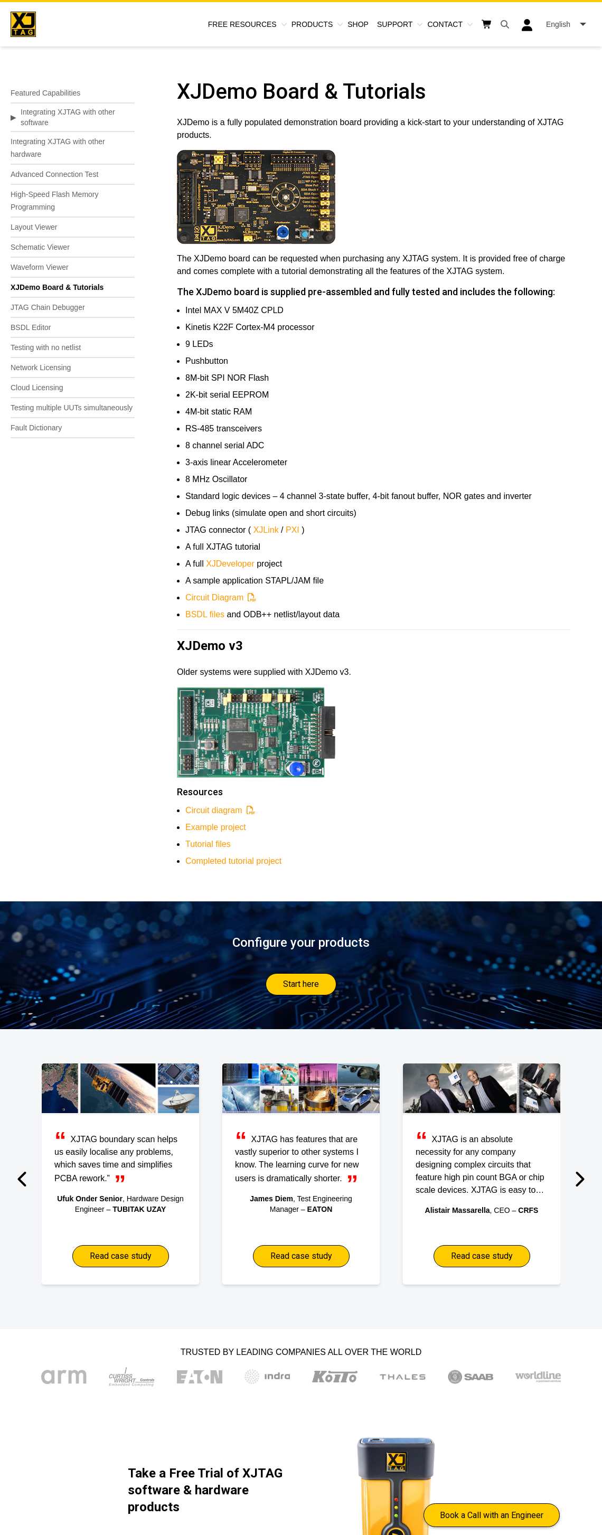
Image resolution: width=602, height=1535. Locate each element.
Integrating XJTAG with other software (68, 117)
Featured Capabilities (45, 93)
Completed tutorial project (233, 860)
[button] (23, 1179)
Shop (358, 24)
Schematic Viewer (40, 247)
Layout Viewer (34, 227)
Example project (215, 827)
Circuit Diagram (214, 597)
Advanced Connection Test (54, 174)
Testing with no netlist (46, 347)
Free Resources (242, 24)
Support (394, 24)
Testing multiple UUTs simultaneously (72, 407)
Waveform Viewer (40, 267)
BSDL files (204, 614)
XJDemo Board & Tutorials (57, 287)
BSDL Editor (31, 327)
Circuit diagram (213, 810)
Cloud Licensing (37, 387)
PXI (292, 529)
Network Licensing (41, 367)
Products (312, 24)
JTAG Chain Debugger (48, 307)
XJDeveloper (230, 563)
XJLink (266, 529)
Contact (445, 24)
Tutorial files (208, 844)
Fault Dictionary (36, 427)
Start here (301, 984)
